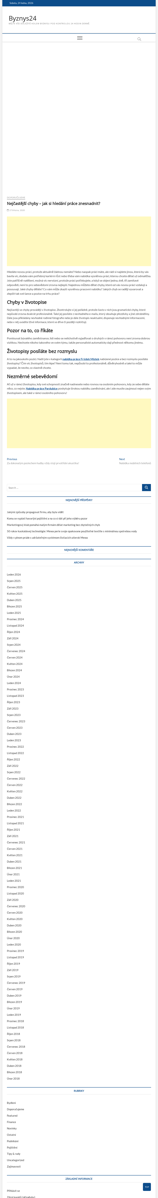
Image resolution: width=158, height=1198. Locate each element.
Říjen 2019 (13, 911)
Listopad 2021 (15, 770)
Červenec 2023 (16, 668)
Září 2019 (12, 917)
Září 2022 (12, 713)
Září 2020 (12, 847)
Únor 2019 (13, 955)
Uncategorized (15, 1107)
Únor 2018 (13, 1026)
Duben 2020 (14, 872)
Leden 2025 (14, 560)
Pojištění (12, 1095)
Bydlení (11, 1050)
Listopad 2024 (15, 573)
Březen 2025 (14, 553)
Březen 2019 (14, 949)
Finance (11, 1069)
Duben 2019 (14, 943)
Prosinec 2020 (15, 834)
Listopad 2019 (15, 904)
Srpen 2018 (14, 987)
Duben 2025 (14, 547)
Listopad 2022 (15, 700)
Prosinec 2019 (15, 898)
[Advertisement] (79, 189)
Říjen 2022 (13, 707)
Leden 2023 (14, 688)
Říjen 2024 (13, 579)
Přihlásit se (13, 1138)
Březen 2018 (14, 1019)
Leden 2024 (14, 630)
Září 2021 (12, 783)
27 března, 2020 (16, 157)
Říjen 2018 (13, 981)
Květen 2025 (14, 541)
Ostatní (11, 1082)
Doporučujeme (16, 145)
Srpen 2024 (14, 592)
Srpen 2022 (14, 719)
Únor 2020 (13, 885)
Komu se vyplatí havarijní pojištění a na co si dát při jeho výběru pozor (47, 466)
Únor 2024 (13, 624)
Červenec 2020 (16, 853)
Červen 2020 (15, 860)
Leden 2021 (14, 828)
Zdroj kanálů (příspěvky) (21, 1144)
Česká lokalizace (17, 1157)
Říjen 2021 (13, 777)
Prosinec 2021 (15, 764)
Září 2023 (12, 656)
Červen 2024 (15, 605)
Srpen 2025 (14, 528)
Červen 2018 (15, 1000)
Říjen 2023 (13, 649)
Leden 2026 (14, 522)
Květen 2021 (14, 802)
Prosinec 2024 (15, 566)
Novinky (12, 1075)
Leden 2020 (14, 892)
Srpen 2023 (14, 662)
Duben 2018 (14, 1013)
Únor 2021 (13, 821)
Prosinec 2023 (15, 636)
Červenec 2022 (16, 726)
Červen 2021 (15, 796)
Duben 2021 (14, 809)
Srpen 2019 (14, 923)
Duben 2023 (14, 681)
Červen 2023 (15, 675)
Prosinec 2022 (15, 694)
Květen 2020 (14, 866)
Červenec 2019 (16, 930)
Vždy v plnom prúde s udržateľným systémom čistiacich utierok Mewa (47, 485)
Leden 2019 (14, 962)
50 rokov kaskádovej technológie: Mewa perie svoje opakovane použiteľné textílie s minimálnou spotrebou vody (72, 478)
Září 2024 (12, 585)
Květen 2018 (14, 1006)
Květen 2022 (14, 739)
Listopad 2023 (15, 643)
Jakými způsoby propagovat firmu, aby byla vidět (35, 459)
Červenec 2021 (16, 789)
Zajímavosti (14, 1114)
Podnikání (12, 1088)
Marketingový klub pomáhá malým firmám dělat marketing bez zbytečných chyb (53, 472)
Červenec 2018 (16, 994)
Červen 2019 (15, 936)
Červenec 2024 (16, 598)
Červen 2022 (15, 732)
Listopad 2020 (15, 841)
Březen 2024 (14, 617)
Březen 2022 (14, 751)
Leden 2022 (14, 758)
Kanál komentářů (17, 1151)
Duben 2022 (14, 745)
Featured (12, 1063)
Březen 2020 (14, 879)
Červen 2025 (15, 534)
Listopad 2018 (15, 975)
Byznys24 (23, 18)
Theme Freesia (38, 1186)
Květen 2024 (14, 611)
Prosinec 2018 (15, 968)
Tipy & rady (13, 1101)
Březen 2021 (14, 815)
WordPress (51, 1186)
